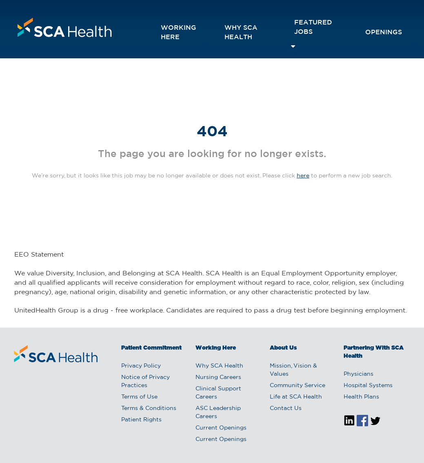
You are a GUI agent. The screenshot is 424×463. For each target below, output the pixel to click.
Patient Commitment (151, 348)
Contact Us (286, 408)
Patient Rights (141, 420)
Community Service (297, 385)
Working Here (178, 32)
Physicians (358, 374)
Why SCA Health (241, 32)
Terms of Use (139, 397)
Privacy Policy (141, 366)
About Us (283, 348)
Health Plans (361, 397)
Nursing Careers (218, 377)
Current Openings (220, 428)
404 (212, 132)
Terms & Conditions (148, 408)
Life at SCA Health (296, 397)
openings (383, 32)
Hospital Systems (368, 385)
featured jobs (313, 27)
